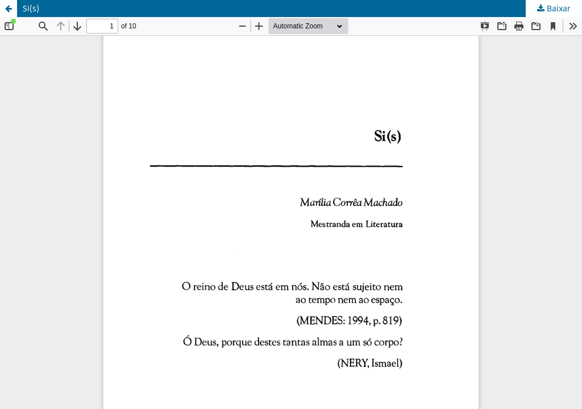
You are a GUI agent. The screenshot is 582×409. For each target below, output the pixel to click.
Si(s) (31, 8)
